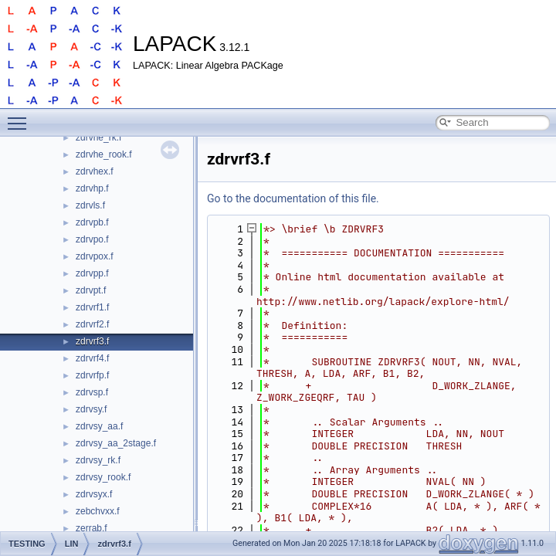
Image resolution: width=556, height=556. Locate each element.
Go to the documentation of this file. (293, 198)
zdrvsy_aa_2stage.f (116, 443)
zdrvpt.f (91, 290)
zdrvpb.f (92, 222)
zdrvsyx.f (94, 494)
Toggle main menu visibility (21, 116)
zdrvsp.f (92, 392)
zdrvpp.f (92, 273)
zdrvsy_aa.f (99, 426)
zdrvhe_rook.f (104, 154)
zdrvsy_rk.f (98, 460)
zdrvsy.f (91, 409)
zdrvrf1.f (92, 307)
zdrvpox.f (95, 256)
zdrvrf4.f (92, 358)
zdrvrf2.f (92, 324)
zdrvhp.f (92, 188)
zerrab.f (91, 528)
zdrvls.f (90, 205)
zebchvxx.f (98, 511)
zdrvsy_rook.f (103, 477)
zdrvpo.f (92, 239)
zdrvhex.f (95, 171)
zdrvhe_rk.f (98, 137)
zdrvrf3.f (92, 341)
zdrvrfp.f (92, 375)
